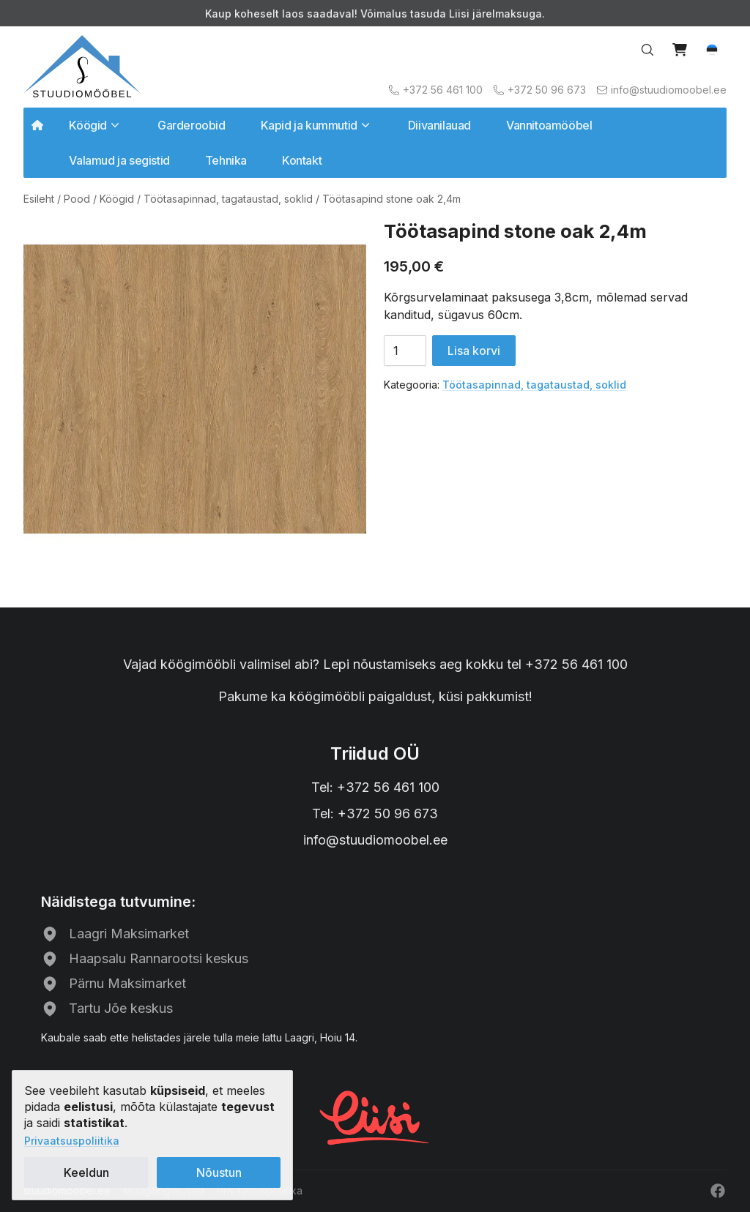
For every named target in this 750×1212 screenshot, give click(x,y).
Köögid (117, 198)
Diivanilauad (439, 125)
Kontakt (302, 160)
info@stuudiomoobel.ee (375, 840)
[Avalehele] (82, 66)
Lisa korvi (474, 350)
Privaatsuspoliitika (71, 1140)
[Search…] (647, 49)
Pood (77, 198)
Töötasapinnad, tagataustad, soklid (228, 198)
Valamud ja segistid (119, 160)
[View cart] (679, 50)
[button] (712, 49)
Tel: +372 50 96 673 (375, 813)
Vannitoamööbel (549, 125)
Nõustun (219, 1172)
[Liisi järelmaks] (375, 1116)
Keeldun (86, 1172)
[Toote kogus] (405, 350)
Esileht (38, 198)
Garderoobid (191, 125)
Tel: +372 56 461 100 (375, 787)
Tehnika (226, 160)
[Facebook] (718, 1191)
